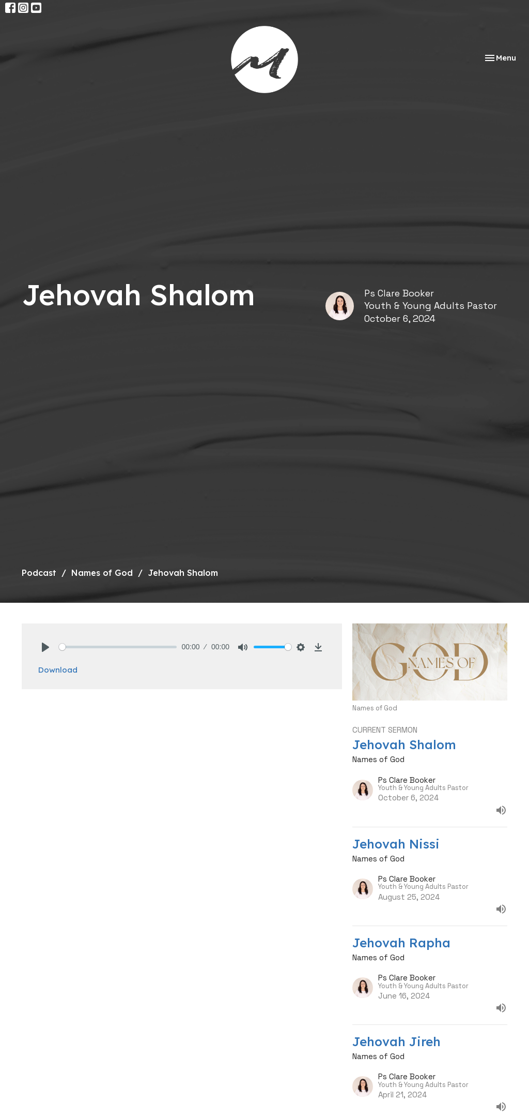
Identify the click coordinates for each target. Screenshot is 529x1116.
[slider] (118, 647)
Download (57, 670)
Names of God (102, 573)
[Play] (45, 647)
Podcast (39, 573)
